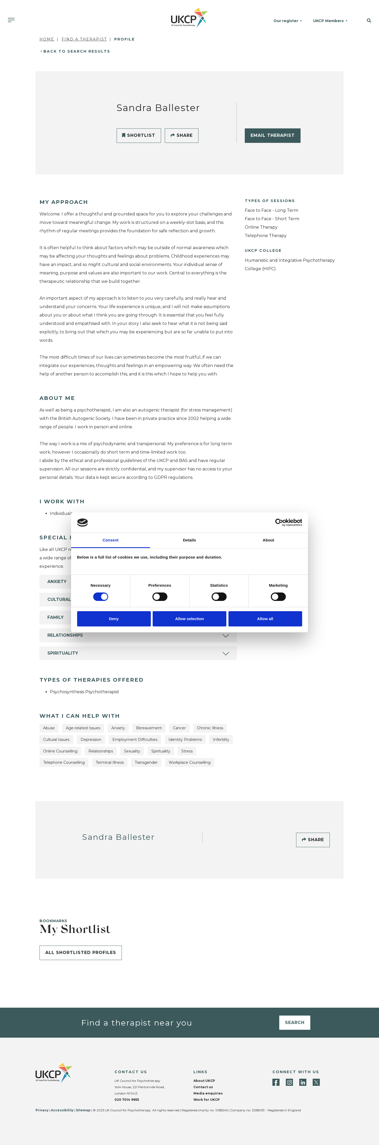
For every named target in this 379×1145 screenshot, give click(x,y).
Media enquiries (208, 1093)
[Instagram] (289, 1082)
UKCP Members (328, 20)
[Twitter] (316, 1082)
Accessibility (62, 1110)
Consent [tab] (111, 540)
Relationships (65, 635)
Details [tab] (189, 540)
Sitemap (83, 1110)
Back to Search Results (76, 51)
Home (46, 39)
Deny (114, 618)
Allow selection (189, 618)
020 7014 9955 (126, 1100)
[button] (365, 21)
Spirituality (62, 653)
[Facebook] (276, 1082)
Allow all (265, 618)
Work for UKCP (206, 1100)
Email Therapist (273, 135)
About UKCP (204, 1081)
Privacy (42, 1110)
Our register (285, 20)
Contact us (203, 1087)
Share (182, 135)
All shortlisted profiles (80, 952)
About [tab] (268, 540)
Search (295, 1022)
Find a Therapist (84, 39)
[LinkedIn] (302, 1082)
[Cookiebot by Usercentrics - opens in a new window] (279, 522)
